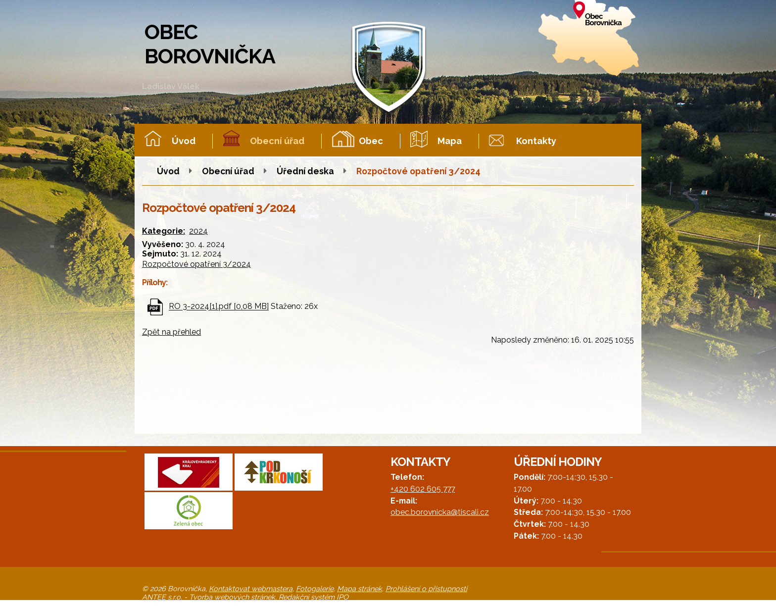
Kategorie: (163, 231)
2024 (198, 231)
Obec (371, 141)
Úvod (183, 141)
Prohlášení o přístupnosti (426, 588)
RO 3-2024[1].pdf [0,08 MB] (219, 306)
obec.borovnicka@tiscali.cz (439, 512)
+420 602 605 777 (422, 489)
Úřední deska (305, 171)
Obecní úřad (277, 141)
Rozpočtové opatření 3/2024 (196, 264)
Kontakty (536, 141)
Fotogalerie (315, 588)
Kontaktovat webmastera (250, 588)
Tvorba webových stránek (232, 597)
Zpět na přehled (171, 332)
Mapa (449, 141)
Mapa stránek (359, 588)
